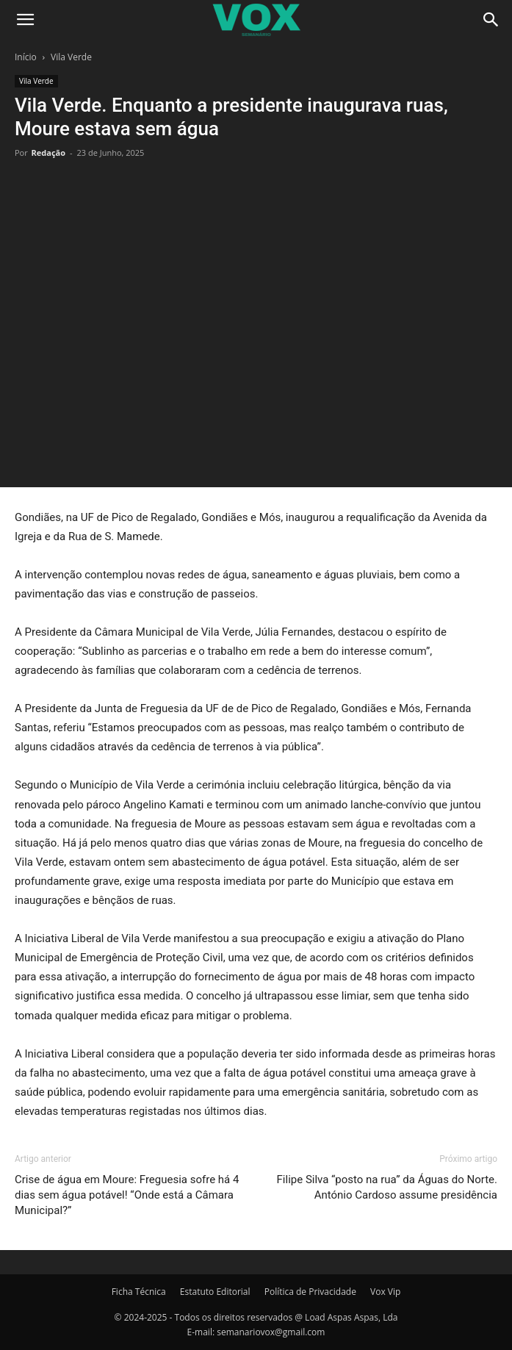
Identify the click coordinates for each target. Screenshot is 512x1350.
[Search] (491, 20)
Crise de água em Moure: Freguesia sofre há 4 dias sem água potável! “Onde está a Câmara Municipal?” (127, 1195)
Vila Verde (71, 57)
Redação (48, 152)
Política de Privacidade (310, 1291)
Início (26, 57)
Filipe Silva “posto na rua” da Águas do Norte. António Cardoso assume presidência (387, 1187)
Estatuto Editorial (215, 1291)
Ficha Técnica (139, 1291)
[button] (24, 20)
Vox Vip (385, 1291)
